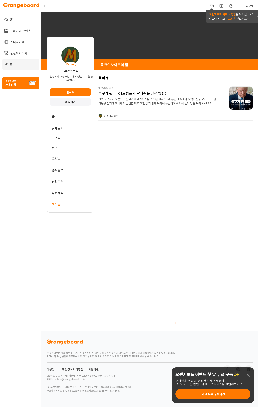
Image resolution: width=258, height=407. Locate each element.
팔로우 (70, 92)
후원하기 (70, 102)
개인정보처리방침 (73, 369)
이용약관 (93, 369)
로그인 (249, 6)
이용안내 (52, 369)
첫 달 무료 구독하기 (213, 394)
